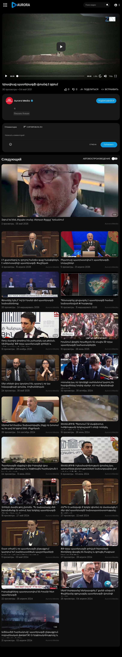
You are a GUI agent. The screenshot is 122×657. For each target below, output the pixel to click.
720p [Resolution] (111, 76)
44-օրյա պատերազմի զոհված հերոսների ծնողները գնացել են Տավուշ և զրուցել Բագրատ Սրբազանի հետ (88, 552)
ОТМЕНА (92, 144)
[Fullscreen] (115, 76)
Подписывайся (106, 100)
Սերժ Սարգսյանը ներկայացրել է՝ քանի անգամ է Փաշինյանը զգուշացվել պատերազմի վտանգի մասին (88, 593)
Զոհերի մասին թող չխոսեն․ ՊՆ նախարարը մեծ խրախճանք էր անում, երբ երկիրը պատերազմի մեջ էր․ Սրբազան (29, 510)
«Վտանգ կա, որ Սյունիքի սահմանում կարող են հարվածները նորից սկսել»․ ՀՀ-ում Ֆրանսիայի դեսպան (87, 385)
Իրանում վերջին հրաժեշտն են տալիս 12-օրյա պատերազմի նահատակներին (87, 343)
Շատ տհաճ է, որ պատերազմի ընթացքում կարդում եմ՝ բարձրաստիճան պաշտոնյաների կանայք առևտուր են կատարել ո (28, 552)
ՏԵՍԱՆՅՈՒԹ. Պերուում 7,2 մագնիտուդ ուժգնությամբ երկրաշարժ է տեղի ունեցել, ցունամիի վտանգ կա (84, 427)
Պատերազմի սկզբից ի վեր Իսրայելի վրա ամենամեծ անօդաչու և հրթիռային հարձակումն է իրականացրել (30, 468)
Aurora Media (23, 100)
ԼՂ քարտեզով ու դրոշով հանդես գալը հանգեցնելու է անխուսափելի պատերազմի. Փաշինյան (30, 261)
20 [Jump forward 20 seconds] (100, 76)
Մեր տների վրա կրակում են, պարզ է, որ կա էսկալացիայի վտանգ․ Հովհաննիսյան (26, 385)
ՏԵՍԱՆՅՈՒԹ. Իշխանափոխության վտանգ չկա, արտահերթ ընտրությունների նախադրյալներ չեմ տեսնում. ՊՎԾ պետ (89, 468)
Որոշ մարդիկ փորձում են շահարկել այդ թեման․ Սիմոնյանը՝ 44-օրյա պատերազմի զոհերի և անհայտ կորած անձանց (28, 343)
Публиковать (109, 144)
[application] (61, 47)
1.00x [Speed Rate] (95, 76)
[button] (116, 5)
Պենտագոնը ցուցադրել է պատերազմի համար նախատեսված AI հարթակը (87, 302)
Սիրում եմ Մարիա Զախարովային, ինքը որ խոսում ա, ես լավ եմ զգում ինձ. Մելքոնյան (30, 427)
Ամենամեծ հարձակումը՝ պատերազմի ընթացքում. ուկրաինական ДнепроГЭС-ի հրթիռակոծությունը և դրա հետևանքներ (30, 635)
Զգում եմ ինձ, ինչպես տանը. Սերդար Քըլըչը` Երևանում (33, 219)
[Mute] (105, 76)
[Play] (6, 76)
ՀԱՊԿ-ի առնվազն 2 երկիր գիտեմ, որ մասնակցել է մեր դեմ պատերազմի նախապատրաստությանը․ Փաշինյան (89, 510)
